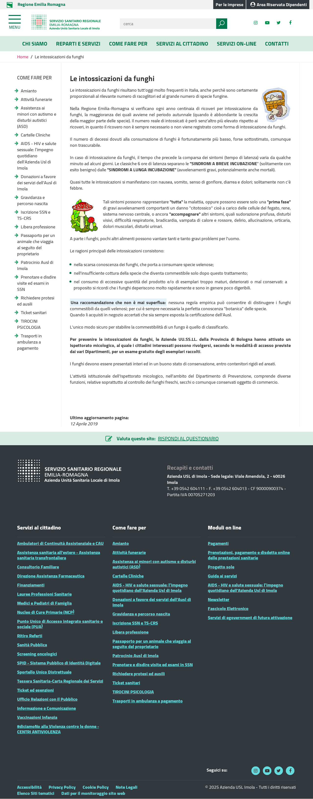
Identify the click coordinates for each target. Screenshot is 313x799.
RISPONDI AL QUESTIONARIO (188, 438)
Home (23, 57)
